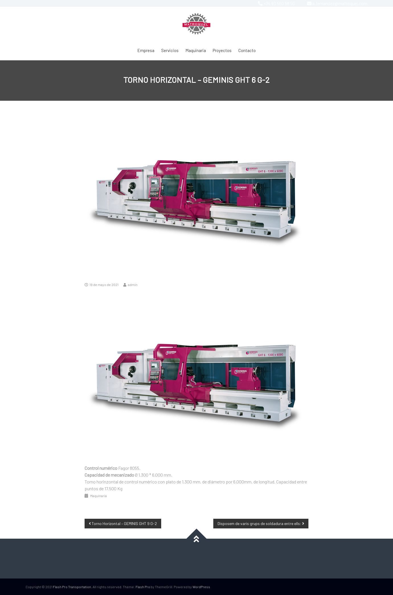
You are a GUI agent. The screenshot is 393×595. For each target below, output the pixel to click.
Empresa (145, 50)
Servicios (170, 50)
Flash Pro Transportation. (72, 587)
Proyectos (222, 50)
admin (133, 285)
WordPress (201, 587)
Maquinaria (195, 50)
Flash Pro (143, 587)
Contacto (247, 50)
